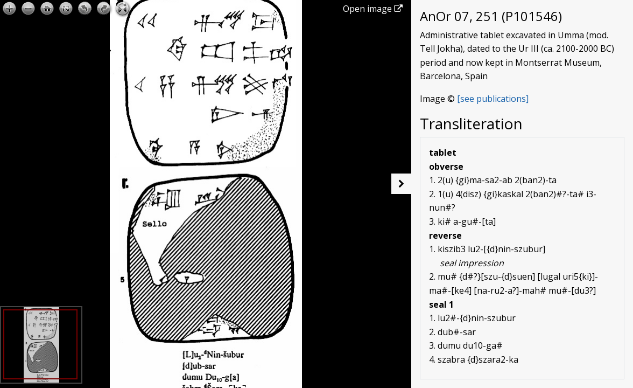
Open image (373, 9)
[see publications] (493, 99)
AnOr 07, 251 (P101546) (491, 16)
